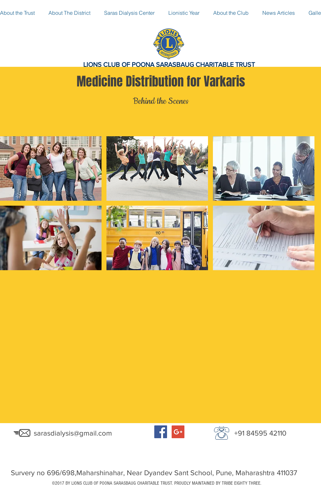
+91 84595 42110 (260, 433)
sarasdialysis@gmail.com (73, 433)
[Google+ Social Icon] (178, 431)
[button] (51, 168)
